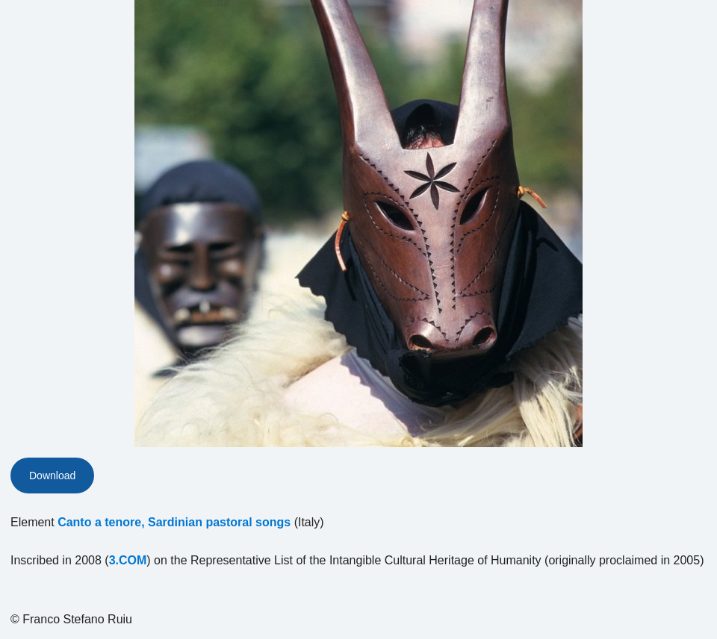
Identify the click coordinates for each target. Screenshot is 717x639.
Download (52, 475)
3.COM (128, 560)
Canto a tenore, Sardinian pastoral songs (174, 522)
